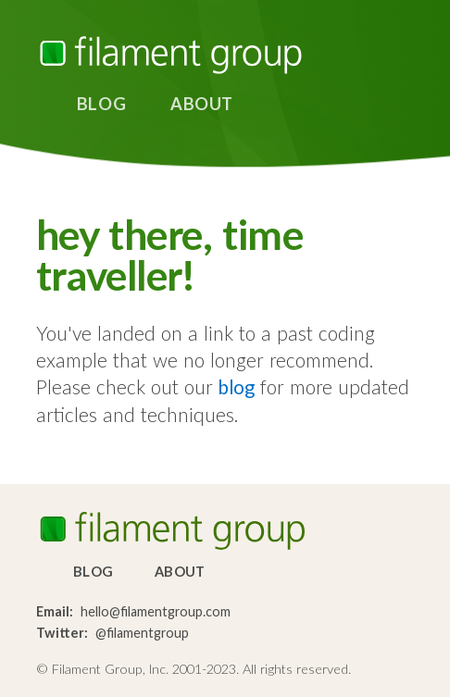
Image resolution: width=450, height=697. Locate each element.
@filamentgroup (142, 633)
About (201, 103)
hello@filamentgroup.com (156, 611)
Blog (101, 103)
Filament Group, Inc (170, 55)
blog (237, 386)
